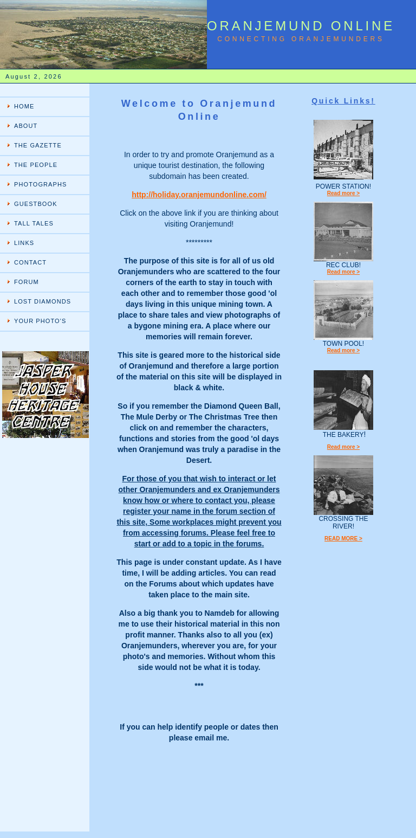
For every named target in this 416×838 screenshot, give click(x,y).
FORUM (26, 282)
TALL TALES (34, 223)
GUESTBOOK (35, 204)
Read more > (343, 193)
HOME (24, 106)
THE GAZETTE (38, 145)
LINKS (24, 243)
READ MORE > (343, 539)
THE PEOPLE (35, 165)
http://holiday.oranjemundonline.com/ (199, 194)
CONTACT (30, 262)
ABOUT (25, 126)
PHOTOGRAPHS (40, 184)
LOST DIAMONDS (42, 301)
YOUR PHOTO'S (40, 321)
